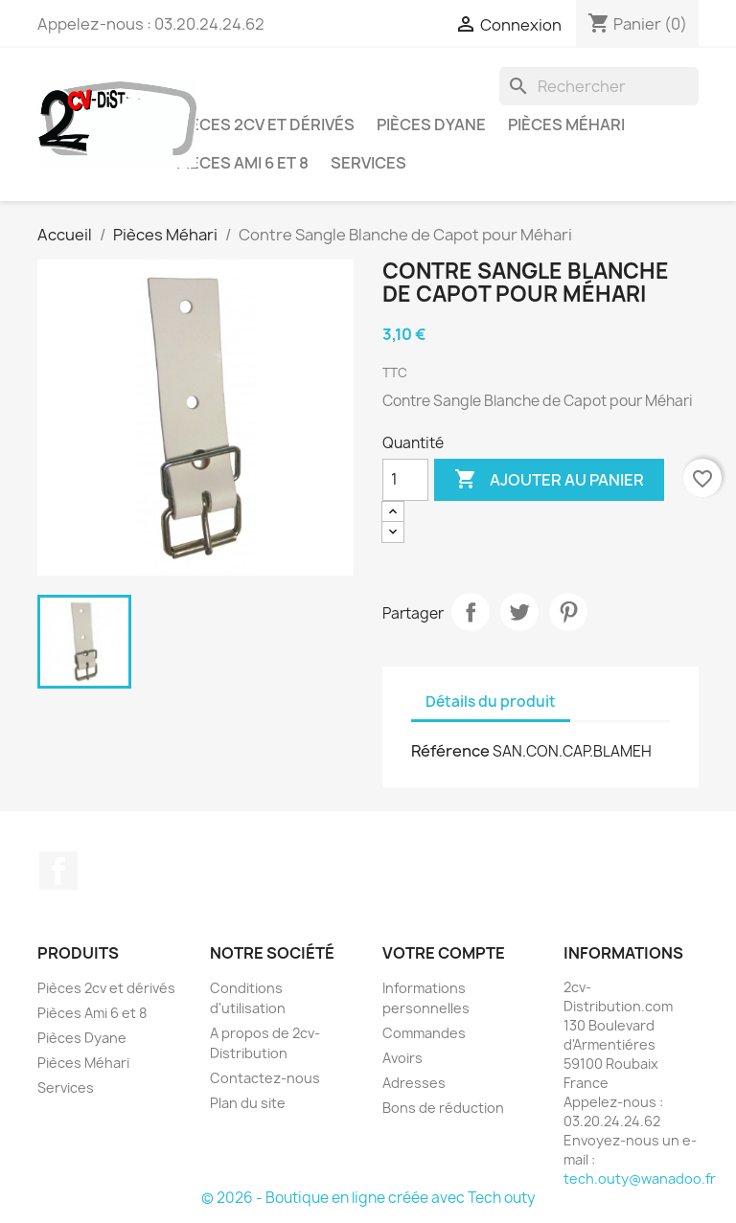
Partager (470, 612)
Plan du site (248, 1103)
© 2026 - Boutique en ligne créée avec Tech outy (368, 1198)
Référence (450, 750)
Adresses (414, 1083)
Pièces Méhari (566, 124)
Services (368, 162)
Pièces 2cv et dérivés (265, 124)
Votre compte (443, 952)
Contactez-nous (265, 1078)
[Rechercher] (599, 86)
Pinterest (568, 612)
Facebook (58, 870)
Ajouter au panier (549, 479)
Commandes (424, 1033)
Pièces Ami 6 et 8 (242, 162)
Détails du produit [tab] (491, 701)
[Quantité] (405, 480)
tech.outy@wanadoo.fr (640, 1178)
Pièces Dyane (431, 124)
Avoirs (402, 1058)
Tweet (519, 612)
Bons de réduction (443, 1107)
